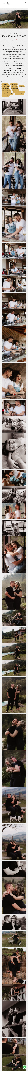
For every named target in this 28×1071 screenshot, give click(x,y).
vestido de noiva (6, 90)
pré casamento (14, 84)
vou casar (21, 86)
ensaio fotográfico (6, 92)
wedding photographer (7, 94)
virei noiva (14, 86)
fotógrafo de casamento (18, 92)
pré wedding (5, 84)
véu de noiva (15, 90)
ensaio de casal (5, 86)
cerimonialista (5, 95)
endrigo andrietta (19, 94)
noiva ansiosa (14, 88)
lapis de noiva (5, 88)
